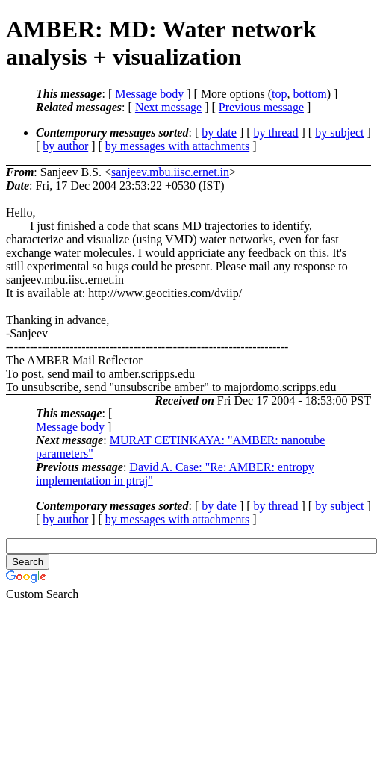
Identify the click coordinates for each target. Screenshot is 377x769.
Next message (168, 107)
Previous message (261, 107)
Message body (149, 93)
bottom (309, 93)
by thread (276, 132)
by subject (339, 132)
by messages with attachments (177, 146)
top (279, 93)
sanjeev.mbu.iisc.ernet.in (170, 172)
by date (219, 132)
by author (65, 146)
